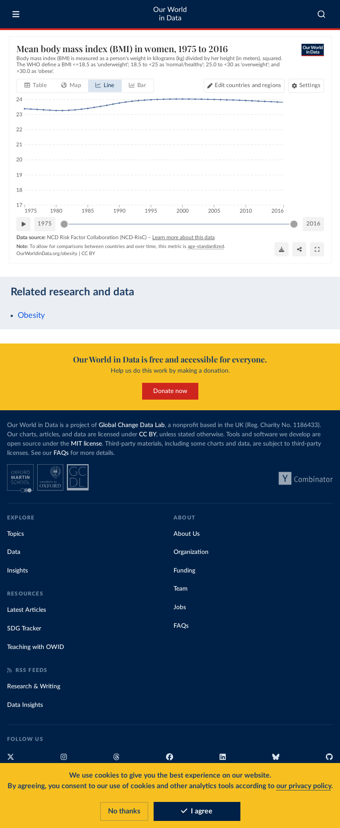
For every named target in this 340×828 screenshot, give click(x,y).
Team (181, 589)
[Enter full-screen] (317, 249)
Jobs (180, 607)
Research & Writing (33, 686)
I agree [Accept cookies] (196, 811)
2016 (313, 224)
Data (13, 552)
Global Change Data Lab (132, 425)
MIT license (86, 444)
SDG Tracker (24, 629)
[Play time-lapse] (23, 224)
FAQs (61, 453)
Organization (191, 552)
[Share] (299, 249)
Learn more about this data (183, 237)
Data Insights (25, 705)
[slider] (64, 224)
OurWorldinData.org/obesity (46, 253)
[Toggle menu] (16, 14)
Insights (17, 571)
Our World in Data (170, 14)
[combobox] (321, 14)
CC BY (88, 253)
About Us (187, 534)
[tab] (35, 86)
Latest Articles (26, 610)
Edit (247, 85)
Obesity (31, 315)
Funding (184, 571)
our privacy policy (303, 786)
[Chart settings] (306, 86)
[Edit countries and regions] (243, 86)
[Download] (281, 249)
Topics (15, 534)
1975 (45, 224)
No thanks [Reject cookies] (124, 811)
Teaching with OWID (35, 647)
